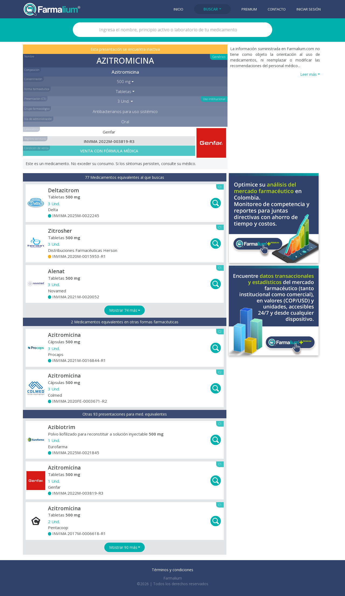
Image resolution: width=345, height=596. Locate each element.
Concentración (33, 79)
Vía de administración (38, 119)
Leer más (308, 74)
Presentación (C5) (35, 99)
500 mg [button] (123, 81)
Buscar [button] (210, 9)
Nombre (29, 56)
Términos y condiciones (172, 569)
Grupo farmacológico (37, 109)
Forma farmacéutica (36, 89)
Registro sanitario (35, 139)
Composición (32, 70)
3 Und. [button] (124, 101)
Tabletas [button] (123, 91)
